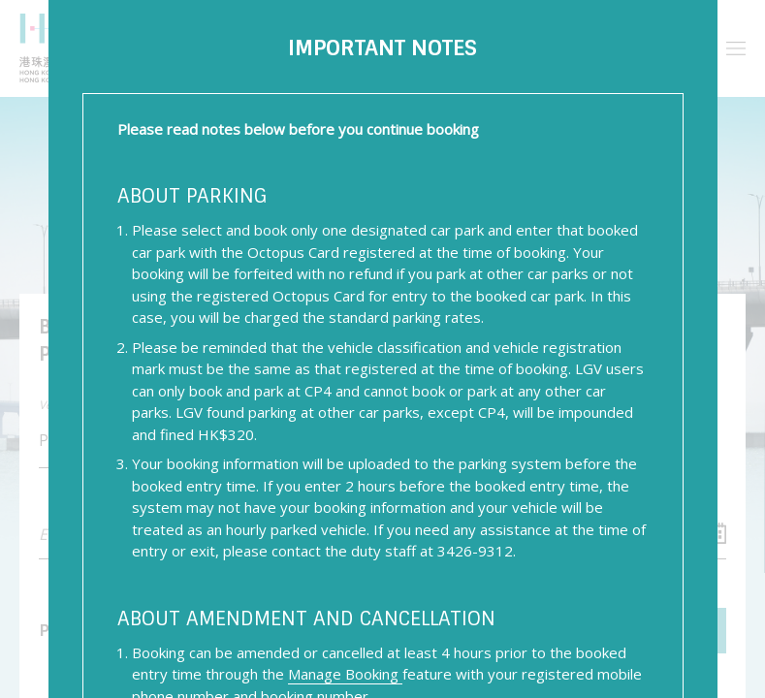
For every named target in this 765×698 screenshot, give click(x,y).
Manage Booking (345, 673)
